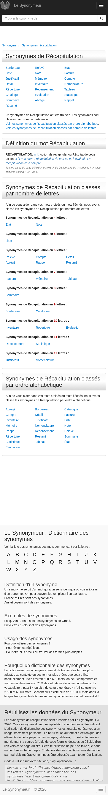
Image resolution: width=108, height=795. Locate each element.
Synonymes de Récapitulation (44, 56)
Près (21, 598)
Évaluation (42, 95)
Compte (69, 78)
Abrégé (40, 100)
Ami (7, 602)
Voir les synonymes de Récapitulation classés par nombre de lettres (51, 128)
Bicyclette (10, 625)
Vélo (24, 625)
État (67, 67)
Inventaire (41, 84)
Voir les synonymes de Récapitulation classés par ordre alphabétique (52, 123)
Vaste (16, 621)
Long (7, 621)
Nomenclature (73, 84)
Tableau (69, 89)
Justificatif (12, 78)
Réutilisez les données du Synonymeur (52, 712)
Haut (25, 621)
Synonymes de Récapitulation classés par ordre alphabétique (53, 381)
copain (18, 602)
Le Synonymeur (27, 5)
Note (38, 73)
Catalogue (12, 95)
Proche (9, 598)
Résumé (11, 105)
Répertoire (13, 89)
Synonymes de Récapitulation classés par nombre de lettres (53, 190)
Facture (69, 73)
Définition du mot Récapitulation (45, 143)
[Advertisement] (54, 33)
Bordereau (13, 67)
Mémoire (41, 78)
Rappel (69, 100)
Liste (9, 73)
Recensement (44, 89)
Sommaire (12, 100)
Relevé (39, 67)
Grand (66, 621)
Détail (9, 84)
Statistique (71, 95)
